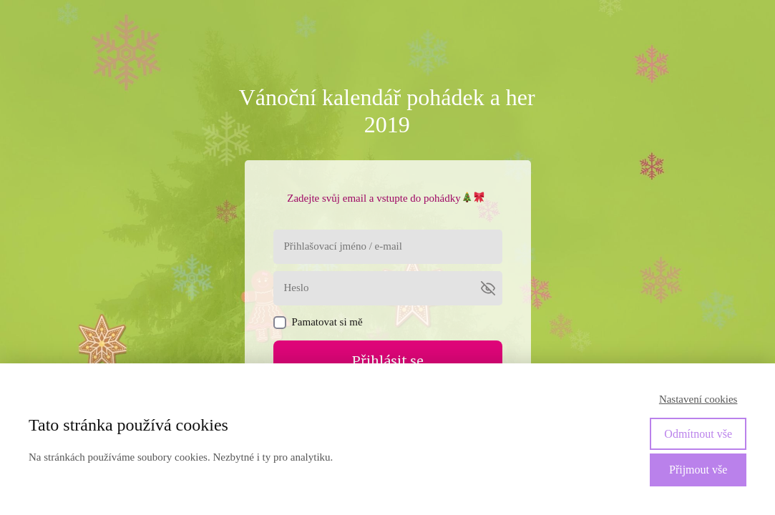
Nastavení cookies (698, 399)
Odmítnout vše (698, 434)
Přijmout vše (698, 470)
